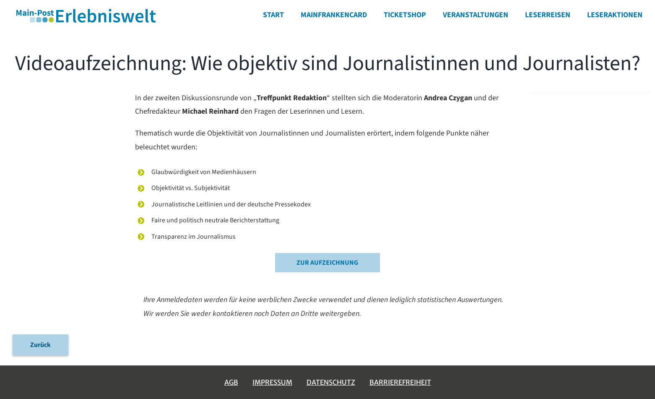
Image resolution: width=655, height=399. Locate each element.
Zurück (40, 344)
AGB (231, 382)
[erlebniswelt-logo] (87, 10)
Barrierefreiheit (400, 382)
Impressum (272, 382)
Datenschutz (331, 382)
